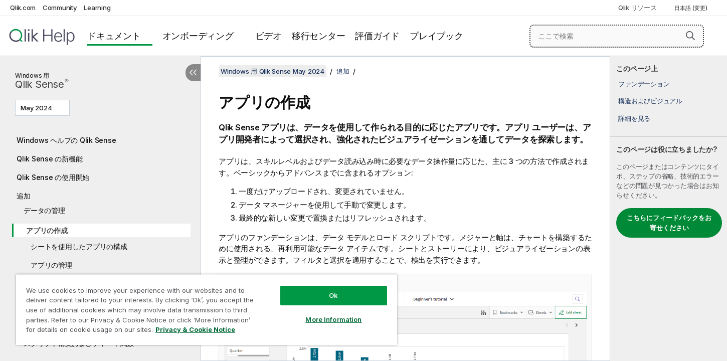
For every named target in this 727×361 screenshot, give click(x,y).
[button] (690, 36)
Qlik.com (23, 8)
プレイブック (436, 36)
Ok (333, 295)
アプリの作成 (47, 230)
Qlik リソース (637, 8)
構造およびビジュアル (650, 101)
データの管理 (44, 210)
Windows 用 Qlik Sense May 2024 (272, 71)
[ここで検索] (616, 36)
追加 (24, 196)
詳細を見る (634, 118)
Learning (97, 8)
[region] (206, 309)
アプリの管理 (51, 265)
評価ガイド (377, 36)
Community (60, 8)
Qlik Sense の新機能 (49, 158)
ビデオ (268, 36)
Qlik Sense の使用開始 (53, 177)
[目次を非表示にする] (193, 72)
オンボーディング (198, 36)
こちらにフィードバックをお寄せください (669, 223)
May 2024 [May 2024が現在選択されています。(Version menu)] (37, 108)
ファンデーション (643, 84)
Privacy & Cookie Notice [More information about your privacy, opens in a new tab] (195, 329)
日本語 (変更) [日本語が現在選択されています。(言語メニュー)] (691, 8)
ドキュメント (114, 36)
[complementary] (668, 208)
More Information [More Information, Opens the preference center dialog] (333, 319)
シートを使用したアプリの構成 (79, 246)
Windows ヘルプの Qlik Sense (66, 140)
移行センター (318, 36)
